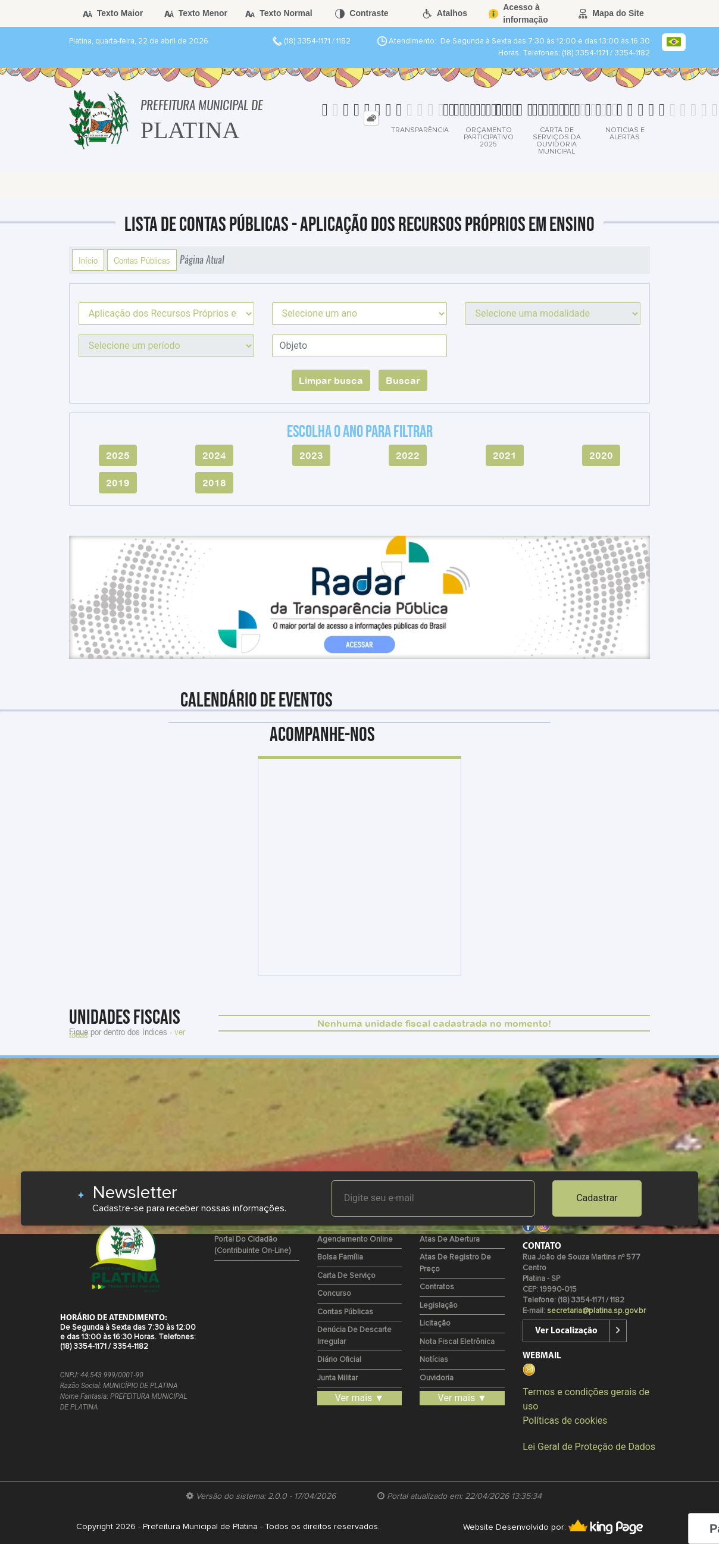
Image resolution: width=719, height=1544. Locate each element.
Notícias (434, 1360)
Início (88, 260)
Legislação (439, 1305)
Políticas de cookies (565, 1420)
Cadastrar (597, 1198)
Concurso (334, 1294)
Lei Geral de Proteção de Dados (589, 1446)
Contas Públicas (142, 260)
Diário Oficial (339, 1360)
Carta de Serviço (346, 1276)
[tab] (371, 118)
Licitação (435, 1323)
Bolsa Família (340, 1257)
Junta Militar (337, 1378)
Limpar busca (331, 380)
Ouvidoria (437, 1378)
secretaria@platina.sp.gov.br (596, 1311)
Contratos (437, 1287)
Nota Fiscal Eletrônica (457, 1342)
